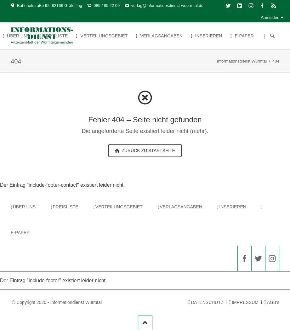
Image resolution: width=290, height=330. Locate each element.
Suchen (272, 36)
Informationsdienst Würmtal (242, 61)
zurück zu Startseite (147, 150)
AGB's (273, 302)
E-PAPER (20, 232)
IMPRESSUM (245, 302)
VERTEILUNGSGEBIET (119, 206)
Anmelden (270, 17)
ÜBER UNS (24, 206)
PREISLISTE (65, 206)
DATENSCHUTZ (207, 302)
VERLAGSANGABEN (181, 206)
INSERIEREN (232, 206)
